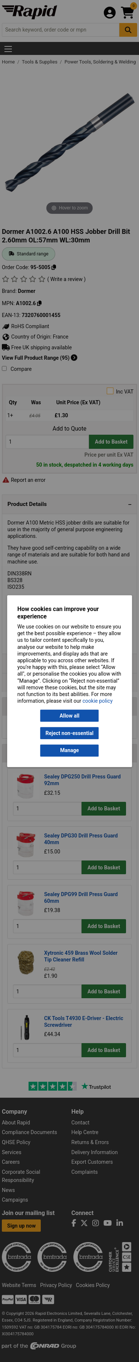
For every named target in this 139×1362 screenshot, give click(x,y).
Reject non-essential (69, 733)
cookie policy (98, 701)
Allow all (69, 716)
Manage (69, 751)
